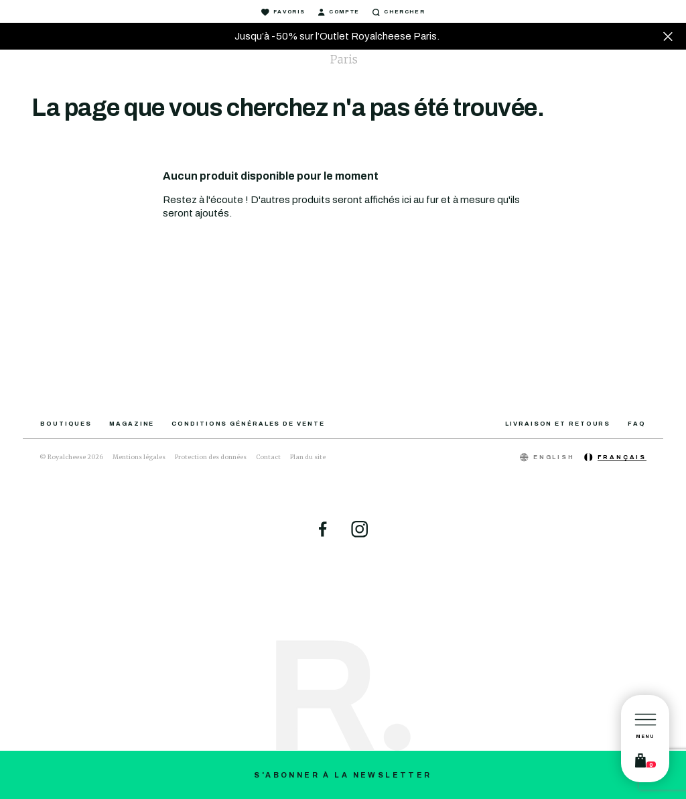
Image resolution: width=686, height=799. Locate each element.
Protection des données (211, 456)
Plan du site (308, 456)
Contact (268, 456)
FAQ (637, 423)
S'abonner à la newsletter (343, 775)
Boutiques (66, 423)
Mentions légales (139, 456)
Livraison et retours (557, 423)
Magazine (131, 423)
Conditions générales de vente (248, 423)
